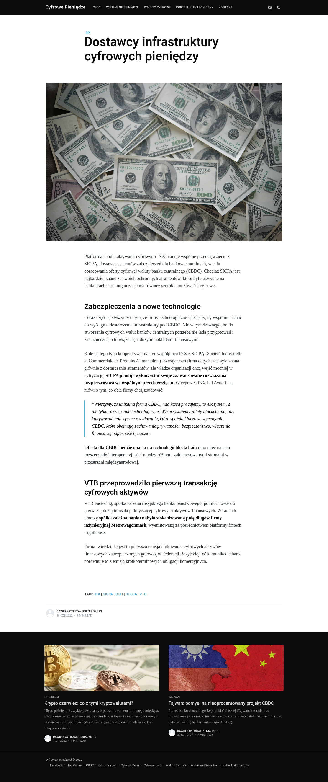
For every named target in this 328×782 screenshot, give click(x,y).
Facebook (56, 765)
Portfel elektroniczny (194, 7)
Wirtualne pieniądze (122, 7)
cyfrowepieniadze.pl (59, 759)
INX (87, 32)
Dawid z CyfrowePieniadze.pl (79, 611)
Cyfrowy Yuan (107, 765)
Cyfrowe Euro (152, 765)
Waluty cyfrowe (157, 7)
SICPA (108, 594)
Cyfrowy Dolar (130, 765)
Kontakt (225, 7)
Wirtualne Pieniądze (204, 765)
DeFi (119, 594)
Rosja (131, 594)
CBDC (96, 7)
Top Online (74, 765)
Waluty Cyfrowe (176, 765)
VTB (143, 594)
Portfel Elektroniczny (235, 765)
